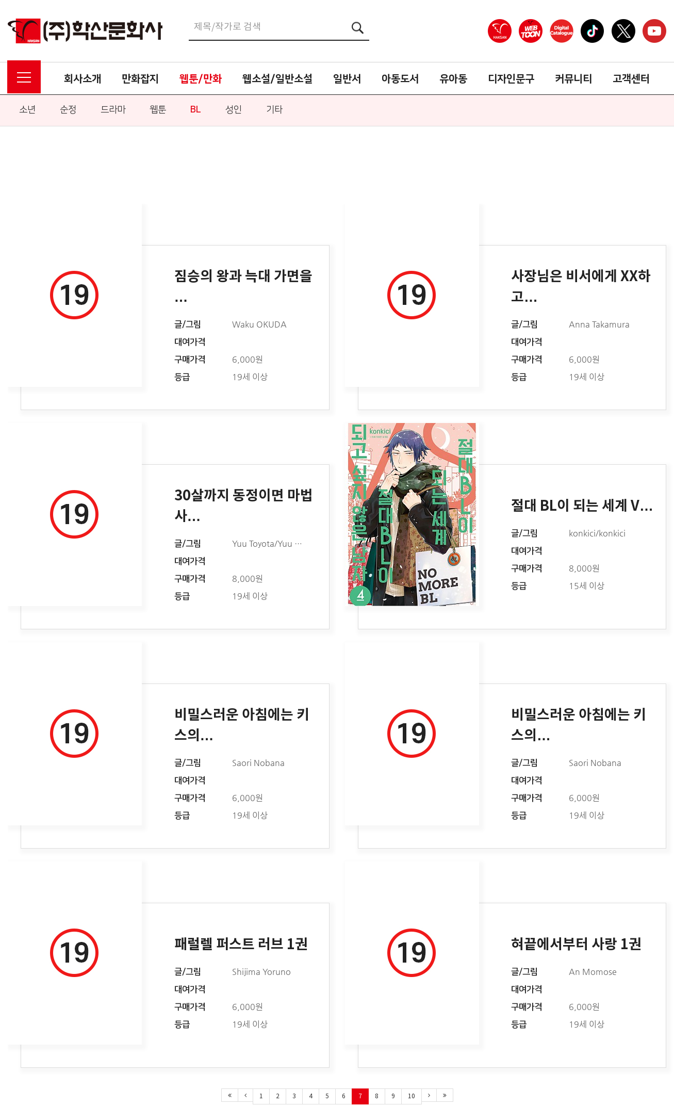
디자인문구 (511, 79)
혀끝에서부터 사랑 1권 (576, 944)
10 (411, 1096)
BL (195, 110)
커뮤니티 (573, 79)
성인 (233, 110)
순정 (68, 110)
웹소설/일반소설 (277, 79)
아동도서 (400, 79)
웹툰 (158, 110)
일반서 (347, 79)
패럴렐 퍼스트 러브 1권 (241, 944)
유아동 (453, 79)
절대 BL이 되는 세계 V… (582, 506)
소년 (27, 110)
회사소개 (82, 79)
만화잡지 (140, 79)
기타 (274, 110)
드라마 (113, 110)
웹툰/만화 (200, 79)
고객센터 (631, 79)
